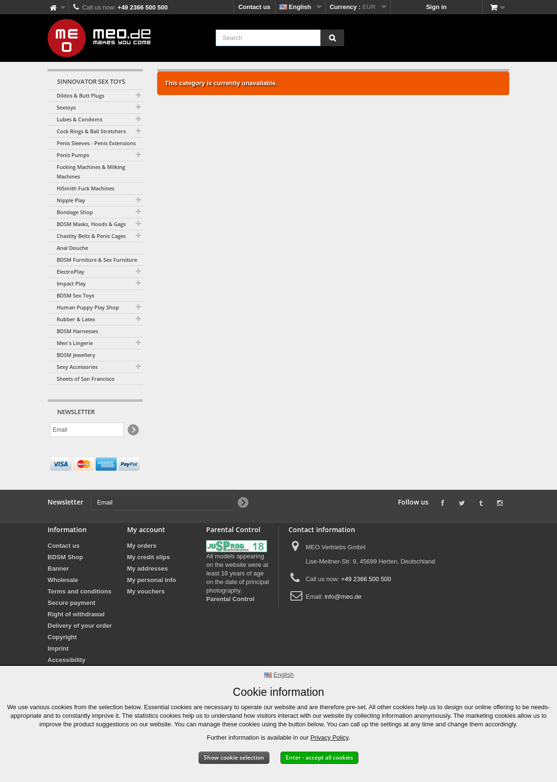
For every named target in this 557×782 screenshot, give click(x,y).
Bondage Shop (75, 212)
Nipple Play (71, 200)
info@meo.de (343, 596)
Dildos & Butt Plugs (80, 95)
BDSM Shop (65, 557)
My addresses (147, 568)
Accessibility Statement (67, 664)
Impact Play (71, 283)
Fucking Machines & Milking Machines (91, 171)
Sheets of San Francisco (86, 378)
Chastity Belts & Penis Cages (91, 235)
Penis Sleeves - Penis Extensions (96, 143)
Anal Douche (72, 247)
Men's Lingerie (75, 342)
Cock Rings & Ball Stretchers (91, 131)
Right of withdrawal (76, 614)
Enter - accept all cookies (319, 757)
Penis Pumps (73, 154)
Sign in (436, 6)
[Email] (87, 430)
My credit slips (148, 557)
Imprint (58, 648)
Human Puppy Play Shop (88, 307)
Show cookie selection (234, 757)
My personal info (151, 580)
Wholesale (63, 580)
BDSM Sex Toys (75, 295)
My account (146, 529)
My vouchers (146, 591)
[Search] (332, 38)
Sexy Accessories (77, 366)
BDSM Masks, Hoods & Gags (91, 224)
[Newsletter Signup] (132, 430)
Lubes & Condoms (79, 119)
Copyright (62, 637)
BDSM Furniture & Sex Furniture (97, 259)
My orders (142, 545)
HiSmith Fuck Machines (85, 188)
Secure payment (71, 602)
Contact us (254, 6)
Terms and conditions (79, 591)
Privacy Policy (329, 737)
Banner (58, 568)
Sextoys (66, 107)
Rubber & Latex (76, 319)
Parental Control (230, 599)
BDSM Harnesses (77, 331)
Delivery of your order (80, 625)
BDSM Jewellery (76, 354)
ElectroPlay (70, 271)
